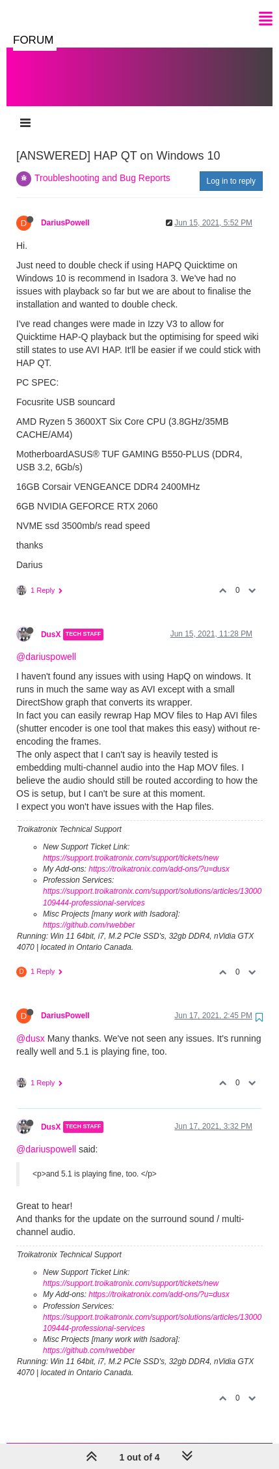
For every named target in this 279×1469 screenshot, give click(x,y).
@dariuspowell (46, 643)
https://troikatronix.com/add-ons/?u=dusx (158, 856)
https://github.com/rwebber (89, 912)
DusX (50, 621)
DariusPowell (65, 209)
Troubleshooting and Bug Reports (102, 165)
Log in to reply (231, 168)
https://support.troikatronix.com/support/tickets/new (131, 844)
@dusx (30, 1025)
